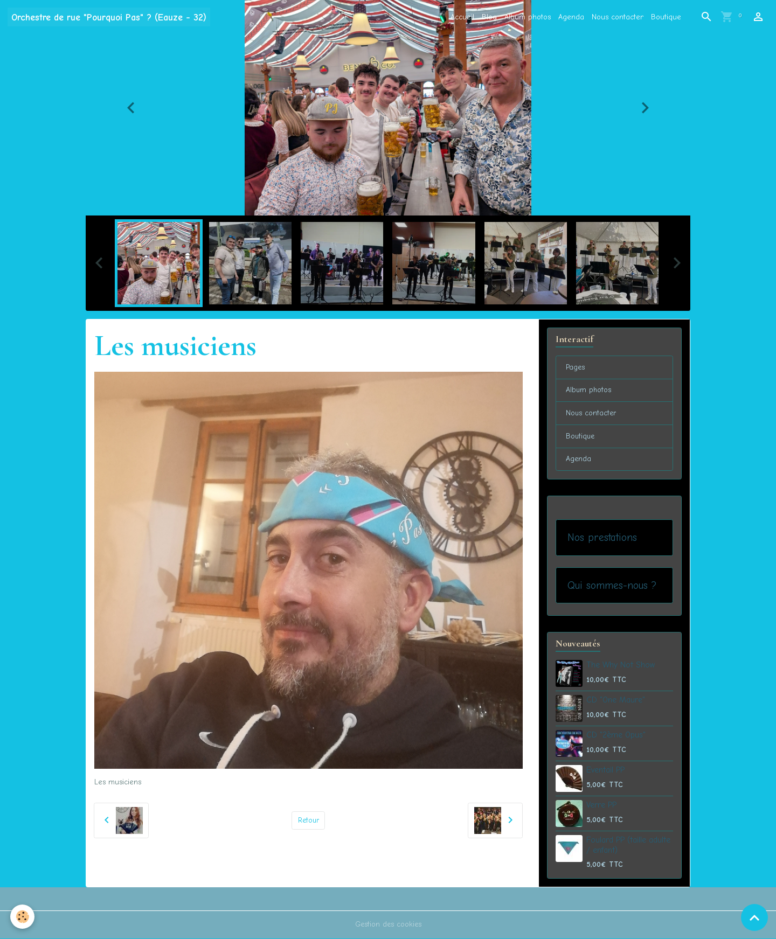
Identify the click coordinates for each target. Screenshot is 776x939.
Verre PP (601, 806)
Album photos (527, 17)
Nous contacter (617, 17)
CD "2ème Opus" (616, 736)
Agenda (571, 17)
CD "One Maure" (615, 701)
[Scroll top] (754, 917)
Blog (489, 17)
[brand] (109, 17)
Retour (308, 820)
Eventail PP (605, 771)
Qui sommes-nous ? (611, 586)
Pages (576, 367)
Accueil (462, 17)
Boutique (666, 17)
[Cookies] (23, 917)
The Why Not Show (620, 666)
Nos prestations (602, 538)
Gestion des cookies (388, 925)
